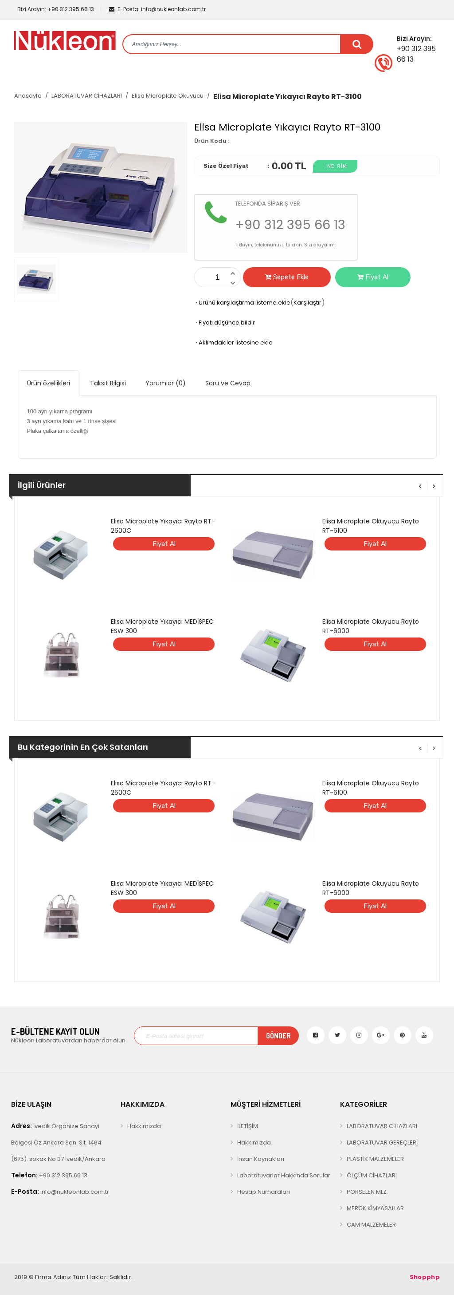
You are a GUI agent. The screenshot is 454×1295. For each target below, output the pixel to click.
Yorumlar (165, 383)
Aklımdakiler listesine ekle (233, 342)
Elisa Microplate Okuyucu (168, 95)
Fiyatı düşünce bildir (224, 322)
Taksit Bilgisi (108, 383)
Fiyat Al (372, 277)
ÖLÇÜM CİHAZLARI (372, 1175)
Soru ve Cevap (227, 383)
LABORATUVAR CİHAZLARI (86, 95)
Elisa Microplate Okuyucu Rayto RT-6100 (370, 526)
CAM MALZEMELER (371, 1224)
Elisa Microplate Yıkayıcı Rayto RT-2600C (163, 526)
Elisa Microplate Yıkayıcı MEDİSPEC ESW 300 (162, 626)
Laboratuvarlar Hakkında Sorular (283, 1175)
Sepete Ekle (287, 277)
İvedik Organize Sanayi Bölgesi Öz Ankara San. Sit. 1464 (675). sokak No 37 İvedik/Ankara (58, 1142)
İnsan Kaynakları (260, 1159)
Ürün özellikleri (48, 383)
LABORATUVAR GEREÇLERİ (382, 1142)
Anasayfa (28, 95)
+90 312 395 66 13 (55, 9)
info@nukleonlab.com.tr (157, 9)
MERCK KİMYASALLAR (375, 1208)
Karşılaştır (307, 302)
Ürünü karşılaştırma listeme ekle (242, 302)
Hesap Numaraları (263, 1192)
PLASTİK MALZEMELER (375, 1159)
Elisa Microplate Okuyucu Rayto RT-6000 (370, 626)
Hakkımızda (144, 1126)
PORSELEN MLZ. (367, 1192)
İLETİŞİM (247, 1126)
